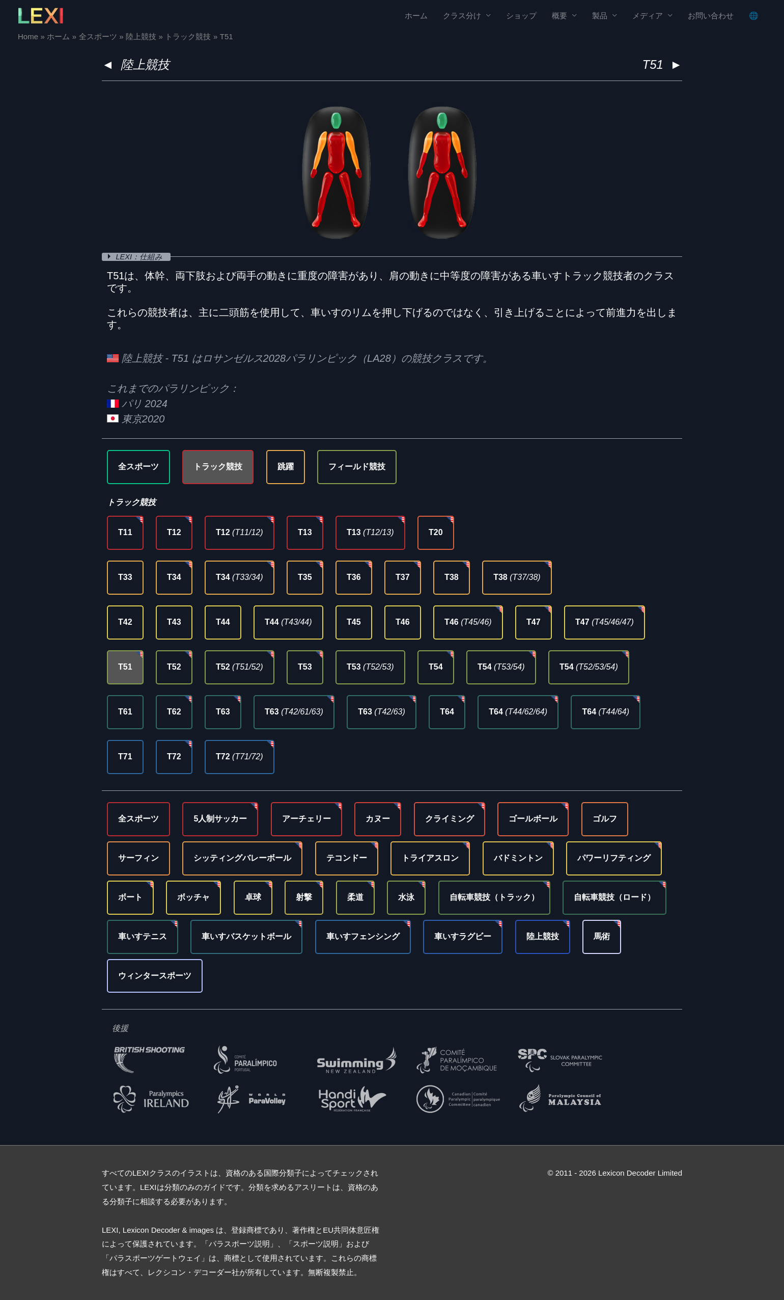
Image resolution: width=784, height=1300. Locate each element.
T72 (174, 756)
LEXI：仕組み (140, 256)
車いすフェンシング (363, 936)
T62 (174, 711)
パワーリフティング (614, 858)
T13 (305, 532)
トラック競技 (217, 466)
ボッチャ (193, 897)
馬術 (602, 936)
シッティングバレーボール (242, 858)
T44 (223, 622)
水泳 (406, 897)
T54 (436, 666)
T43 (174, 622)
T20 (436, 532)
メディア (647, 15)
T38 (451, 577)
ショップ (521, 15)
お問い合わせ (711, 15)
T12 (174, 532)
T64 (447, 711)
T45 (354, 622)
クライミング (449, 818)
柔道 (355, 897)
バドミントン (518, 858)
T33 (125, 577)
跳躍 (285, 466)
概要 (559, 15)
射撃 (304, 897)
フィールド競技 (356, 466)
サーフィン (138, 858)
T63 (223, 711)
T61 (125, 711)
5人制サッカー (220, 818)
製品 (599, 15)
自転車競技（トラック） (494, 897)
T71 (125, 756)
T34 (174, 577)
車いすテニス (142, 936)
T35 (305, 577)
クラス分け (462, 15)
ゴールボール (533, 818)
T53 (305, 666)
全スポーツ (138, 466)
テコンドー (346, 858)
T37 (403, 577)
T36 (354, 577)
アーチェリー (306, 818)
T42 (125, 622)
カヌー (378, 818)
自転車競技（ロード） (614, 897)
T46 (403, 622)
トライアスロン (430, 858)
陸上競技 (145, 64)
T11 (125, 532)
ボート (130, 897)
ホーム (416, 15)
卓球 (253, 897)
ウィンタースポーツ (154, 975)
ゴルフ (605, 818)
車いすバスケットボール (246, 936)
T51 (125, 666)
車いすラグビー (462, 936)
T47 (533, 622)
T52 (174, 666)
